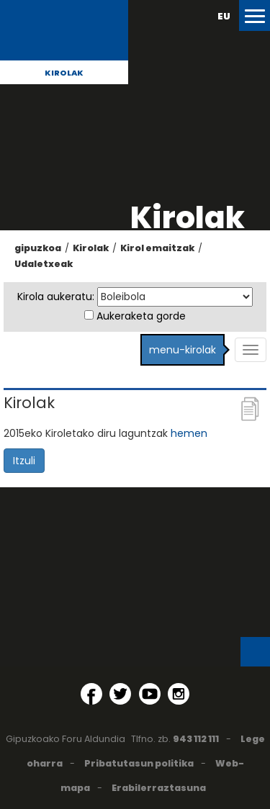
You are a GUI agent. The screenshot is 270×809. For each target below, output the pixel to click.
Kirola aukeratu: (55, 296)
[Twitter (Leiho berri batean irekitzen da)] (120, 694)
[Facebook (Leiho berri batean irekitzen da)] (91, 694)
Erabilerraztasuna (159, 788)
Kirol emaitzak (157, 248)
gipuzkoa (37, 248)
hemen (189, 433)
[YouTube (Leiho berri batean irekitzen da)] (150, 694)
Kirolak (64, 72)
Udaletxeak (43, 264)
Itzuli (24, 460)
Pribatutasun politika (139, 763)
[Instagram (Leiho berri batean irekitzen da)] (178, 694)
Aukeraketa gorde (141, 316)
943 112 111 (196, 739)
